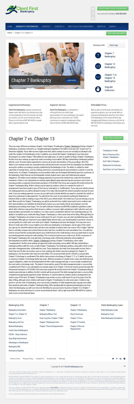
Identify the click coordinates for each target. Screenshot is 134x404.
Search (112, 26)
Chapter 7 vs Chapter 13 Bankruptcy (111, 77)
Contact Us (40, 359)
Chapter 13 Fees (76, 318)
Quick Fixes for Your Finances (114, 169)
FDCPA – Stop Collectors (18, 334)
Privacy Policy (28, 359)
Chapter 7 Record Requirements (51, 326)
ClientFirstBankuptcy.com (74, 367)
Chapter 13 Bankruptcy (78, 310)
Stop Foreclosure (76, 314)
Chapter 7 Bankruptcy (47, 310)
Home (9, 26)
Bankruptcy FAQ (99, 45)
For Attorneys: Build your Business (113, 8)
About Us (101, 26)
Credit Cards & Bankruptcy (18, 330)
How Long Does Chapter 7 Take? (51, 318)
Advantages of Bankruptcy (18, 342)
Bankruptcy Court (107, 314)
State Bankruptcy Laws (109, 310)
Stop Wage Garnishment (18, 338)
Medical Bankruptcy (16, 326)
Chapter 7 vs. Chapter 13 (18, 314)
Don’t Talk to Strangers (111, 161)
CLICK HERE (54, 387)
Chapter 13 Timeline (77, 322)
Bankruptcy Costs (15, 318)
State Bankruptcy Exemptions (112, 318)
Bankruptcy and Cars (16, 322)
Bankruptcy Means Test (48, 314)
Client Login (113, 45)
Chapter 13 (59, 26)
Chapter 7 (46, 26)
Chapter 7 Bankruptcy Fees (49, 322)
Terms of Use (15, 359)
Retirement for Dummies (112, 165)
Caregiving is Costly (110, 150)
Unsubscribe (51, 359)
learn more (71, 80)
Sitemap (62, 359)
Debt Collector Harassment (80, 26)
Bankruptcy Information (27, 26)
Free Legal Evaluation (116, 33)
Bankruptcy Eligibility (16, 351)
